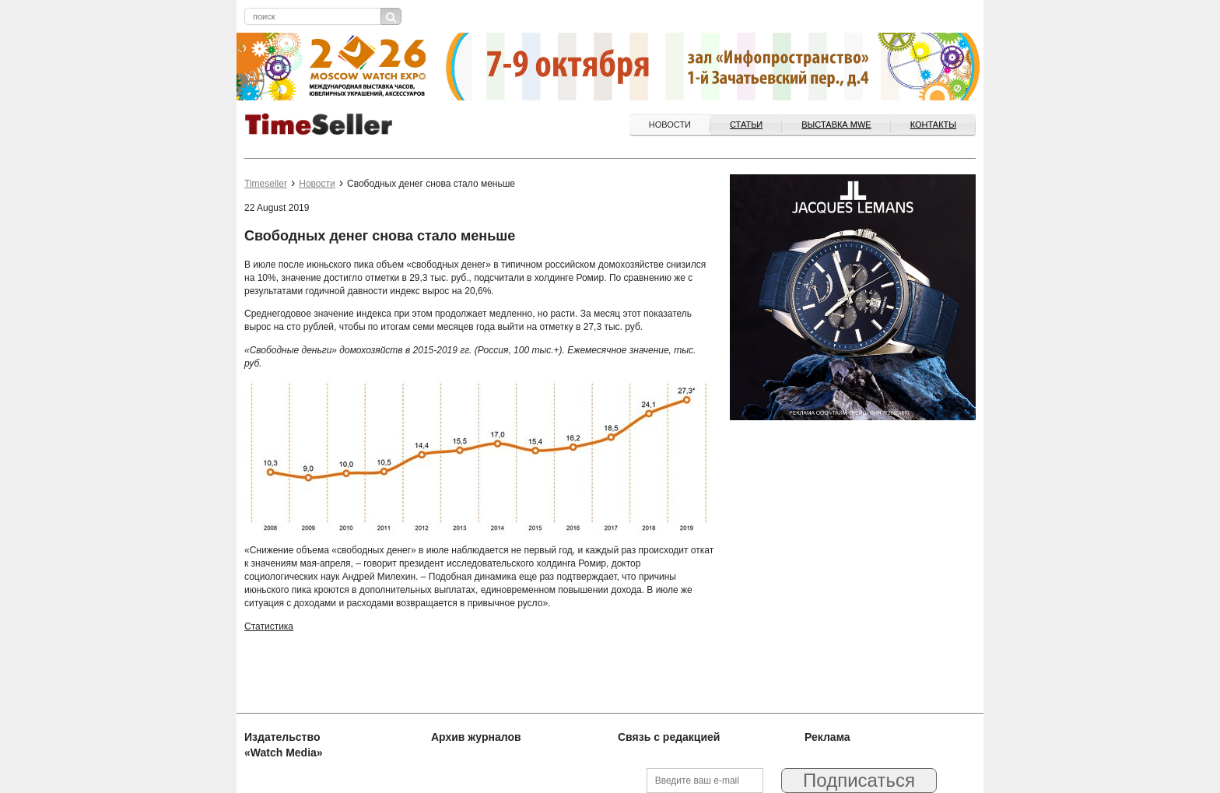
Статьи (746, 124)
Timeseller (265, 183)
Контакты (933, 124)
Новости (670, 124)
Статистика (268, 626)
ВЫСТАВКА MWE (836, 124)
